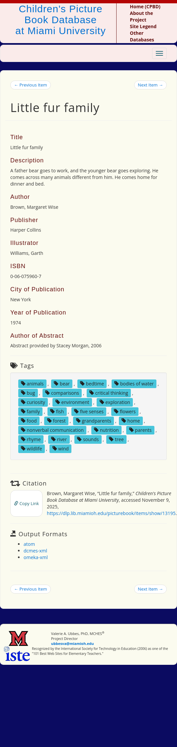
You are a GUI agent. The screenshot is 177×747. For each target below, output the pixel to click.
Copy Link (26, 503)
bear (62, 383)
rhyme (31, 439)
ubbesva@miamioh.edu (72, 643)
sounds (88, 439)
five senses (89, 411)
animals (32, 383)
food (29, 421)
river (59, 439)
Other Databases (142, 36)
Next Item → (150, 85)
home (131, 421)
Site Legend (143, 26)
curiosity (33, 402)
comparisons (62, 393)
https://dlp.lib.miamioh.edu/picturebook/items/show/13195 (111, 513)
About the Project (141, 16)
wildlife (31, 448)
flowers (124, 411)
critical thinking (108, 393)
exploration (115, 402)
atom (29, 544)
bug (28, 393)
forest (56, 421)
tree (116, 439)
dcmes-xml (35, 550)
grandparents (93, 421)
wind (60, 448)
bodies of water (134, 383)
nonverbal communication (52, 430)
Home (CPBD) (145, 6)
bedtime (92, 383)
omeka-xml (36, 557)
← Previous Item (30, 85)
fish (57, 411)
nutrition (106, 430)
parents (140, 430)
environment (72, 402)
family (30, 411)
